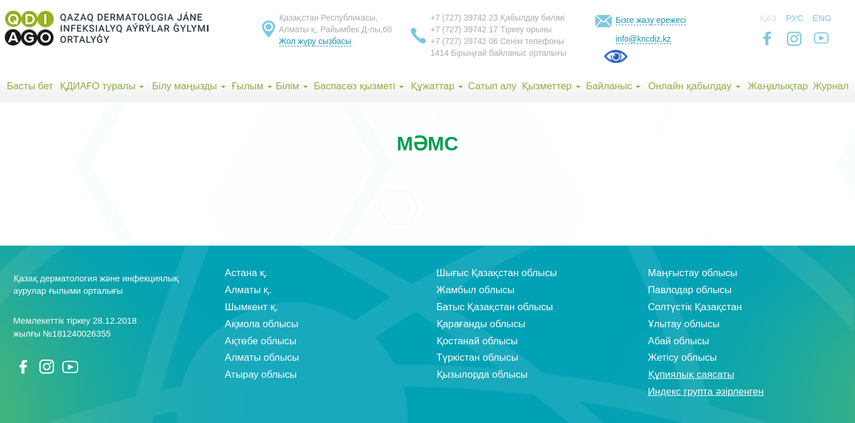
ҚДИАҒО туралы (102, 86)
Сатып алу (492, 86)
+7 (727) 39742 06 (464, 41)
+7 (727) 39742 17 (464, 29)
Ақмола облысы (262, 324)
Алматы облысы (262, 357)
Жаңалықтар (777, 86)
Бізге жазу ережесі (651, 20)
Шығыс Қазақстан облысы (497, 272)
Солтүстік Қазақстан (695, 307)
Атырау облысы (261, 374)
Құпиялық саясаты (691, 374)
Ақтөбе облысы (261, 341)
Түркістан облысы (477, 357)
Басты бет (29, 86)
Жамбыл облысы (476, 290)
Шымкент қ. (252, 307)
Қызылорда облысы (482, 374)
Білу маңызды (189, 86)
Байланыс (613, 86)
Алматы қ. (248, 290)
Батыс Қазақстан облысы (495, 307)
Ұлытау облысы (684, 324)
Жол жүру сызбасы (315, 41)
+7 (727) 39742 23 (464, 17)
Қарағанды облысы (481, 324)
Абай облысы (678, 341)
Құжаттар (437, 86)
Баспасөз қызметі (359, 86)
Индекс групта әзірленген (706, 391)
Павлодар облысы (690, 290)
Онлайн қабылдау (694, 86)
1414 (440, 53)
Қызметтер (551, 86)
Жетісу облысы (682, 357)
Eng (822, 18)
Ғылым (252, 86)
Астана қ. (246, 272)
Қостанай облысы (477, 341)
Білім (291, 86)
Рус (795, 18)
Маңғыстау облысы (692, 272)
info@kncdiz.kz (643, 38)
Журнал (831, 86)
